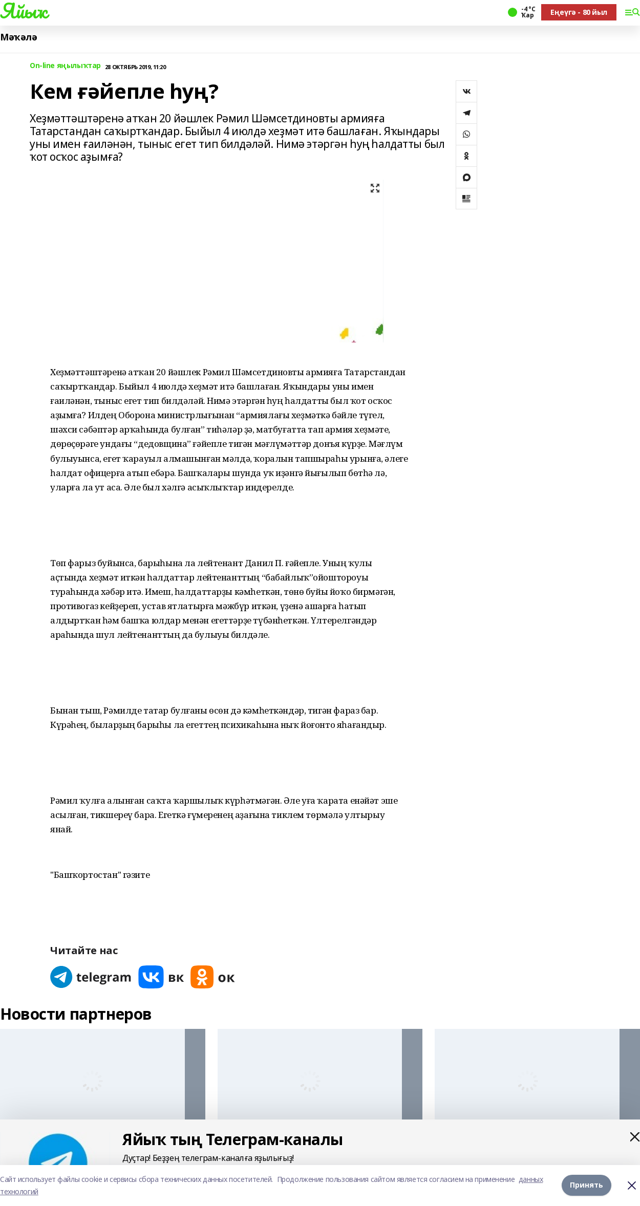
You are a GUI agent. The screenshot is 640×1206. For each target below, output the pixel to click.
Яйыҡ (23, 11)
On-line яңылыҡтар (65, 65)
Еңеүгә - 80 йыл (578, 12)
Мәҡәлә (18, 37)
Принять (586, 1185)
